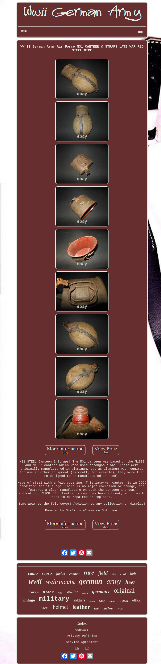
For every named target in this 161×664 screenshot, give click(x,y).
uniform (108, 608)
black (48, 592)
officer (137, 600)
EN (77, 648)
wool (120, 608)
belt (133, 573)
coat (123, 574)
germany (101, 591)
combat (74, 574)
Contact (81, 630)
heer (130, 582)
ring (60, 592)
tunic (101, 600)
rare (89, 572)
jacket (60, 574)
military (54, 599)
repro (47, 573)
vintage (28, 600)
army (114, 581)
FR (86, 648)
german (90, 581)
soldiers (79, 600)
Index (82, 624)
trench (123, 600)
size (44, 607)
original (124, 590)
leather (81, 607)
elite (114, 574)
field (103, 573)
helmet (60, 607)
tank (96, 608)
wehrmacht (60, 581)
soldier (72, 591)
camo (33, 573)
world (92, 601)
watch (85, 593)
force (34, 592)
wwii (35, 581)
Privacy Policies (82, 636)
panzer (112, 601)
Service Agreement (82, 642)
